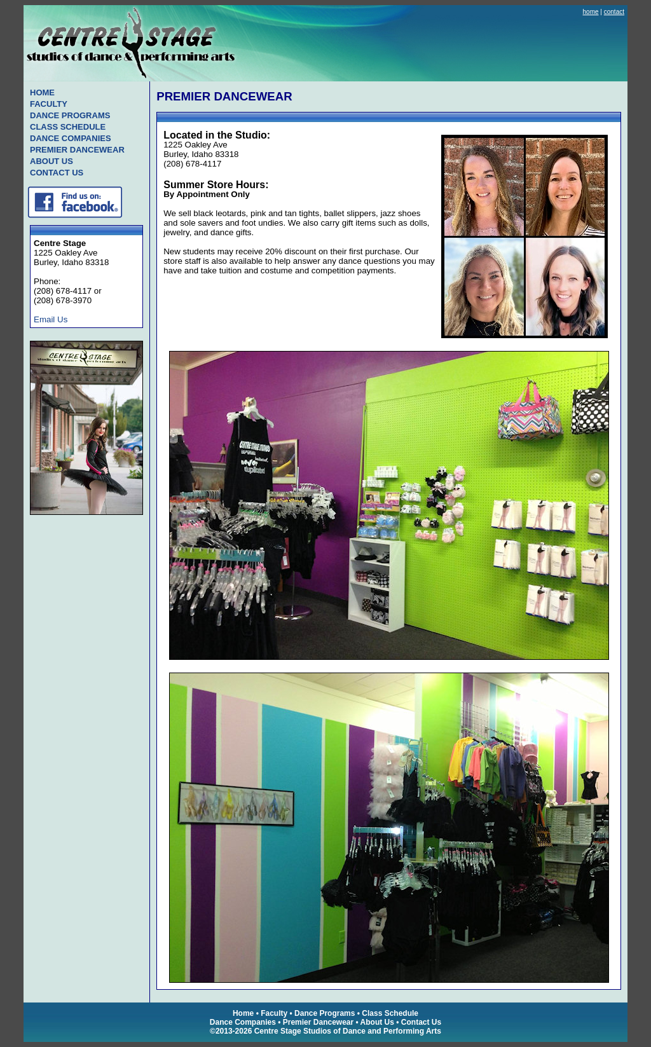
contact (614, 11)
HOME (42, 92)
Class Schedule (390, 1013)
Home (243, 1013)
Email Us (50, 319)
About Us (377, 1022)
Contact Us (421, 1022)
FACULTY (48, 104)
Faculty (274, 1013)
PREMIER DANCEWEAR (77, 149)
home (591, 11)
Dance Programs (324, 1013)
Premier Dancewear (318, 1022)
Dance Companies (243, 1022)
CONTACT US (56, 172)
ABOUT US (51, 161)
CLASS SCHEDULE (68, 127)
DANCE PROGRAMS (70, 115)
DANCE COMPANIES (70, 138)
